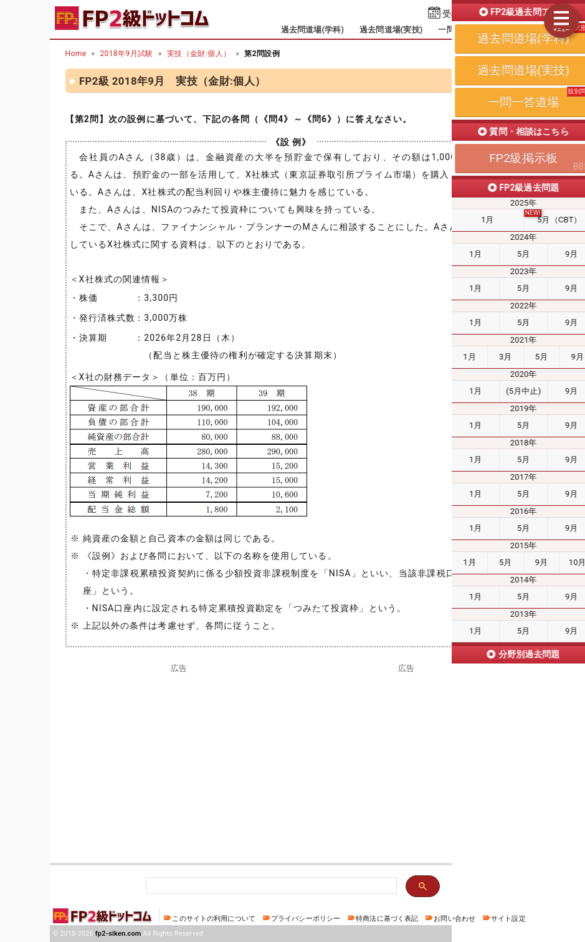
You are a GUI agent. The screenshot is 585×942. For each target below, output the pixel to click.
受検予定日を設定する (486, 14)
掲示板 (515, 29)
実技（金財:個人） (199, 53)
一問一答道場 (462, 29)
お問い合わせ (454, 919)
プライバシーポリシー (305, 919)
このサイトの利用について (213, 919)
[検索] (270, 886)
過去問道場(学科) (312, 29)
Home (76, 53)
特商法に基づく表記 (387, 919)
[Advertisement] (179, 760)
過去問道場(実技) (390, 29)
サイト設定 (508, 919)
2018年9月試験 (126, 53)
